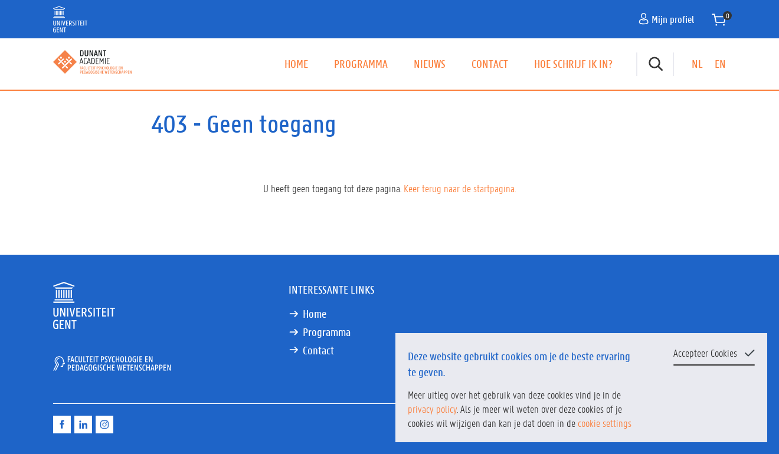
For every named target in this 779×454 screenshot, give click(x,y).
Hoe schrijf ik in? (573, 64)
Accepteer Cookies (705, 352)
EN (720, 64)
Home (296, 64)
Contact (490, 64)
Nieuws (430, 64)
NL (697, 64)
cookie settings (604, 422)
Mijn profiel (666, 18)
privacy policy (432, 408)
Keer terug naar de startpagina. (460, 188)
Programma (361, 64)
